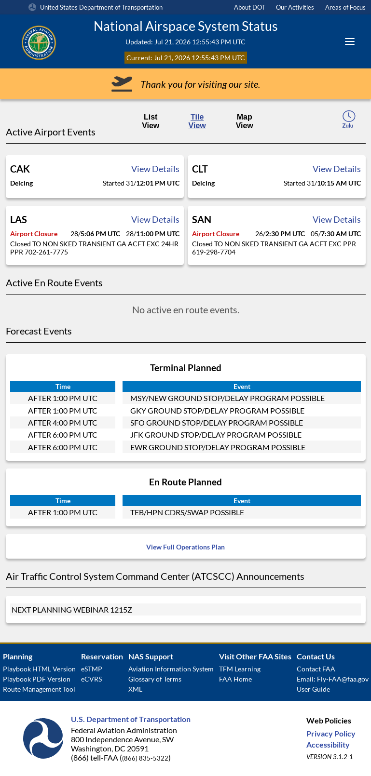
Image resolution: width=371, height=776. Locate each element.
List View (150, 121)
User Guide (313, 689)
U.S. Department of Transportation (131, 718)
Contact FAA (316, 669)
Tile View (197, 121)
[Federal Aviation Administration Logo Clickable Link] (50, 41)
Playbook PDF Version (36, 679)
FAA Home (235, 679)
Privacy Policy (331, 733)
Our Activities (295, 7)
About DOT (249, 7)
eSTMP (91, 669)
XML (135, 689)
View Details (155, 168)
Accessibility (328, 744)
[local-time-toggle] (349, 122)
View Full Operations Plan (185, 547)
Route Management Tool (39, 689)
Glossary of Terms (154, 679)
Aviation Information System (171, 669)
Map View (244, 121)
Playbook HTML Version (39, 669)
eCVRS (91, 679)
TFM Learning (240, 669)
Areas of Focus (345, 7)
